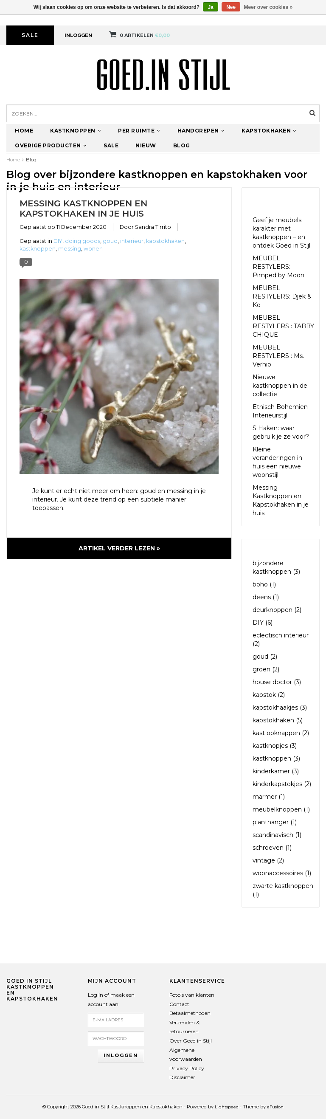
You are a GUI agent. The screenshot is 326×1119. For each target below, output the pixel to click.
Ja (210, 7)
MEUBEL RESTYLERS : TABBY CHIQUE (283, 326)
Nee (231, 7)
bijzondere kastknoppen (276, 567)
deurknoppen (277, 610)
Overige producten (51, 145)
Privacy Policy (186, 1068)
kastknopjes (275, 746)
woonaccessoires (282, 873)
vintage (268, 860)
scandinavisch (277, 835)
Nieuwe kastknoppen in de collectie (280, 385)
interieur (131, 241)
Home (24, 130)
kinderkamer (276, 771)
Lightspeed (227, 1107)
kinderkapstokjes (282, 784)
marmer (269, 796)
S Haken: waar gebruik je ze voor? (281, 432)
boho (264, 584)
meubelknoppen (281, 809)
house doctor (277, 682)
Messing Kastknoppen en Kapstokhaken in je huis (83, 208)
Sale (30, 35)
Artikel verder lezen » (119, 548)
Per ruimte (139, 130)
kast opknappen (281, 733)
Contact (179, 1004)
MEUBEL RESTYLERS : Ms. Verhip (278, 356)
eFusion (275, 1107)
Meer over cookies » (268, 7)
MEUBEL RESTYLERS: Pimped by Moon (278, 266)
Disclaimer (182, 1077)
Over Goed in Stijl (190, 1040)
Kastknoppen (75, 130)
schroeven (272, 847)
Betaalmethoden (190, 1013)
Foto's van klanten (191, 995)
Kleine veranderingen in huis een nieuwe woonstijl (277, 462)
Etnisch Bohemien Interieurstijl (280, 411)
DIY (57, 241)
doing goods (82, 241)
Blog (181, 145)
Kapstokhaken (269, 130)
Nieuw (145, 145)
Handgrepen (201, 130)
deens (266, 597)
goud (110, 241)
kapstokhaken (165, 241)
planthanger (275, 822)
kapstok (269, 695)
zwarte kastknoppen (283, 890)
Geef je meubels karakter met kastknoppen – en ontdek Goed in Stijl (281, 232)
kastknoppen (38, 248)
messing (69, 248)
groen (266, 669)
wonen (93, 248)
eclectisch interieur (281, 639)
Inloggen (78, 35)
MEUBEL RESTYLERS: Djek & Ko (282, 296)
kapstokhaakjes (280, 707)
